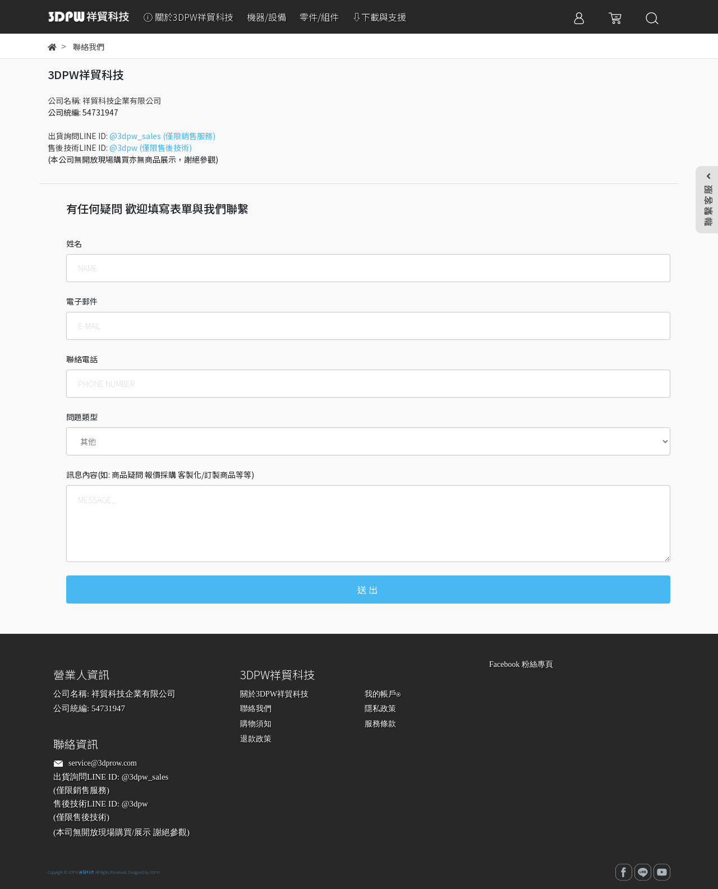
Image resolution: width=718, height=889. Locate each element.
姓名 (74, 243)
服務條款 (380, 724)
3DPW (155, 872)
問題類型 (82, 416)
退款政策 (255, 739)
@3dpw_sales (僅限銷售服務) (162, 135)
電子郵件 (82, 301)
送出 (368, 589)
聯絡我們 (255, 708)
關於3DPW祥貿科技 (274, 694)
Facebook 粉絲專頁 (521, 664)
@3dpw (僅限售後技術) (150, 147)
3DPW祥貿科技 (81, 872)
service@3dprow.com (102, 763)
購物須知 (255, 724)
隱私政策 (380, 708)
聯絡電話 (82, 359)
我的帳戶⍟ (383, 694)
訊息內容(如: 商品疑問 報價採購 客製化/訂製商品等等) (160, 474)
